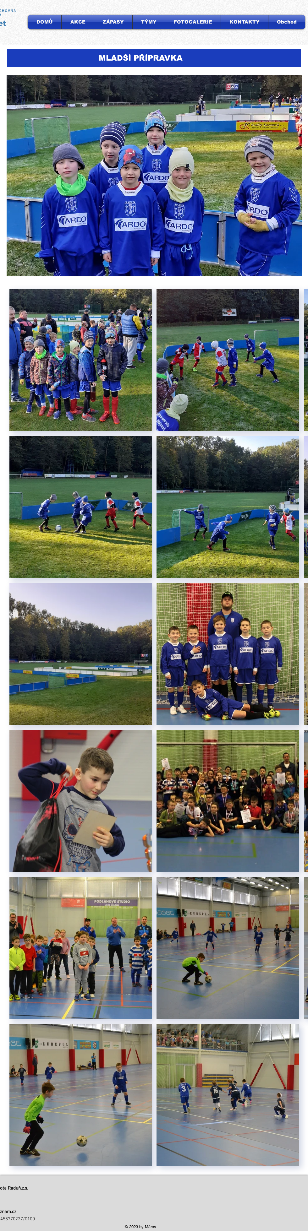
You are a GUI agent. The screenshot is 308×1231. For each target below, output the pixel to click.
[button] (149, 22)
